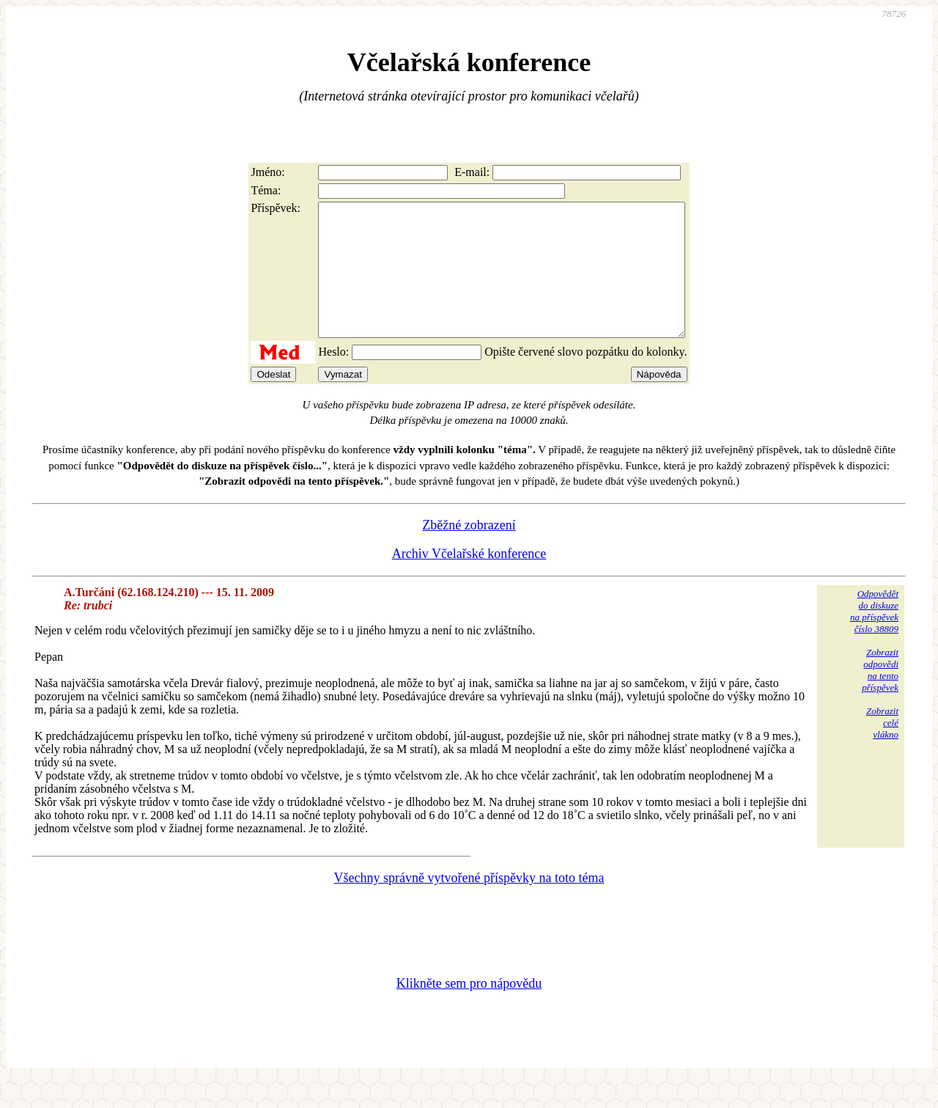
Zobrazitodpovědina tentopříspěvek (880, 696)
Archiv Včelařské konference (469, 580)
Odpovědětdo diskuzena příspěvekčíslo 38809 (874, 637)
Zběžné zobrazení (468, 551)
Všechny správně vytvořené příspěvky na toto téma (469, 904)
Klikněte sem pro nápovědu (469, 1009)
